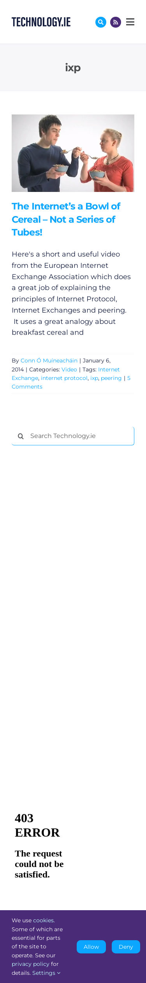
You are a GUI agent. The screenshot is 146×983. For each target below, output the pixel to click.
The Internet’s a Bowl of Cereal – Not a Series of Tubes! (66, 219)
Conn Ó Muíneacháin (49, 360)
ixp (94, 378)
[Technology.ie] (41, 20)
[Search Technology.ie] (73, 436)
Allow (91, 946)
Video (69, 369)
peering (111, 378)
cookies (43, 920)
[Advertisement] (70, 570)
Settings (46, 972)
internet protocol (64, 378)
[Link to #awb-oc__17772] (100, 22)
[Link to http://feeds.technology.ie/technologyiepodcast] (115, 22)
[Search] (21, 436)
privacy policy (30, 963)
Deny (126, 946)
